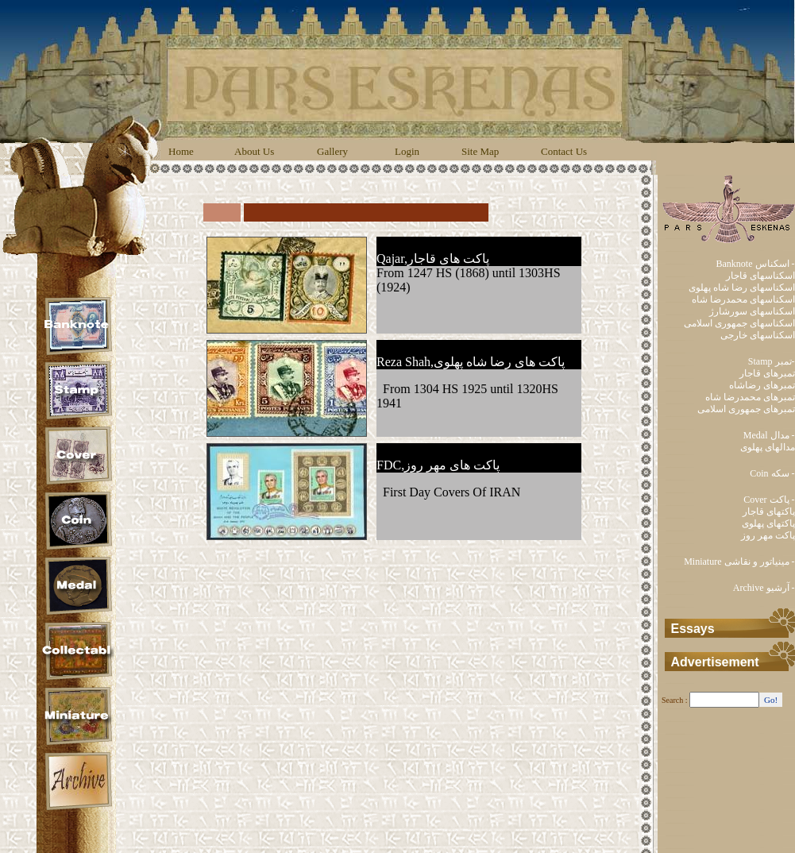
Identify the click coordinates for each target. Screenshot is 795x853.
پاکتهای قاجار (769, 511)
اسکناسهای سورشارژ (752, 311)
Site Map (480, 151)
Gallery (332, 151)
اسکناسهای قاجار (760, 275)
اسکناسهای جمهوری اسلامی (739, 323)
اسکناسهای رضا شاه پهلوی (742, 287)
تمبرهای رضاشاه (762, 385)
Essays (693, 628)
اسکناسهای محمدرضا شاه (743, 299)
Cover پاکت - (768, 499)
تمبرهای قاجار (767, 373)
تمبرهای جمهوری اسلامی (746, 409)
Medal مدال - (769, 435)
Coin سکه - (772, 473)
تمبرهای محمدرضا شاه (750, 397)
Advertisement (715, 662)
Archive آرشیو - (764, 587)
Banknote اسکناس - (755, 263)
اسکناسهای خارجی (757, 335)
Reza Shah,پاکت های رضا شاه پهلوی (470, 362)
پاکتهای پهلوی (768, 523)
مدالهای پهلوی (767, 447)
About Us (254, 151)
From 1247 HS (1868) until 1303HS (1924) (468, 280)
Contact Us (564, 151)
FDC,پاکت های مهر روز (438, 465)
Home (181, 151)
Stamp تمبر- (771, 361)
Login (407, 151)
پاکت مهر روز (768, 535)
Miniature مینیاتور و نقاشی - (739, 561)
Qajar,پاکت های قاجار (432, 258)
